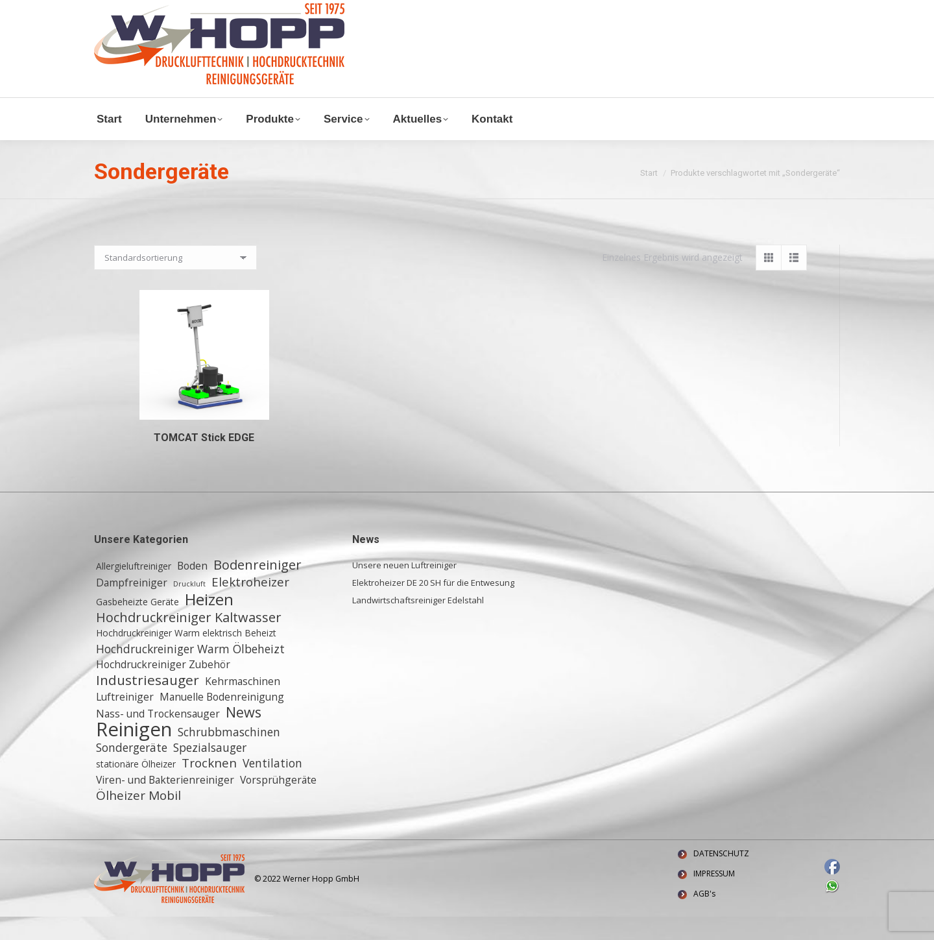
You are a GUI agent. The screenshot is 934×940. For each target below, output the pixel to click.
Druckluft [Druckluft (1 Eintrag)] (189, 607)
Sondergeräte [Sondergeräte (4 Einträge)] (131, 771)
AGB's (704, 916)
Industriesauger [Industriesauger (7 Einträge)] (147, 703)
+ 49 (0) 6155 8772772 (255, 12)
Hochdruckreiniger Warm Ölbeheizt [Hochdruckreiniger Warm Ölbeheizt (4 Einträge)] (190, 672)
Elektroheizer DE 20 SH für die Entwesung (433, 606)
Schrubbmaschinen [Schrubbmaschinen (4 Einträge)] (229, 755)
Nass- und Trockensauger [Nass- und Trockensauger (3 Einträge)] (158, 737)
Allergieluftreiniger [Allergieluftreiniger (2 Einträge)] (133, 589)
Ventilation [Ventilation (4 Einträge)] (272, 786)
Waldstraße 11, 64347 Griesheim (386, 12)
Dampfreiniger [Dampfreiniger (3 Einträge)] (131, 606)
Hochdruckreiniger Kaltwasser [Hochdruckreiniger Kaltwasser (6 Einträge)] (188, 641)
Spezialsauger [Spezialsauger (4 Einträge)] (209, 771)
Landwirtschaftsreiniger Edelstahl (418, 623)
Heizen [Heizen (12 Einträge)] (209, 623)
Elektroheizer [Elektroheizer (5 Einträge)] (250, 605)
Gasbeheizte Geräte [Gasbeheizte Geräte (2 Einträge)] (137, 625)
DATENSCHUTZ (721, 876)
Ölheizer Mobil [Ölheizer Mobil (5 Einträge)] (138, 819)
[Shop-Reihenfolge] (175, 281)
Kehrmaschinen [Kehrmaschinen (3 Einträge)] (242, 704)
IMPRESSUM (714, 896)
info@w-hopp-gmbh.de (143, 12)
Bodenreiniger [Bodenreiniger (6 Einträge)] (257, 588)
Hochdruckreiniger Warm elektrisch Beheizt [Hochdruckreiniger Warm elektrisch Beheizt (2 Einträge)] (186, 656)
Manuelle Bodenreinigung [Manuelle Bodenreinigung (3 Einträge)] (222, 720)
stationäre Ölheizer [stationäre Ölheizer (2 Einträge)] (136, 787)
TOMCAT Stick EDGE (204, 461)
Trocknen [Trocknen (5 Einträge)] (209, 786)
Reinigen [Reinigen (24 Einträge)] (134, 752)
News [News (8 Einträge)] (243, 736)
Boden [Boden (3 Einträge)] (192, 589)
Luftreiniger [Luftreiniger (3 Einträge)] (125, 720)
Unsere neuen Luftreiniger (404, 588)
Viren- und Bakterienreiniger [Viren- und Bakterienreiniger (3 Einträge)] (165, 803)
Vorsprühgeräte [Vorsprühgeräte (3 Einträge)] (278, 803)
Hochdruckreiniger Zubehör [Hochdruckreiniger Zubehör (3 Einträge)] (163, 688)
